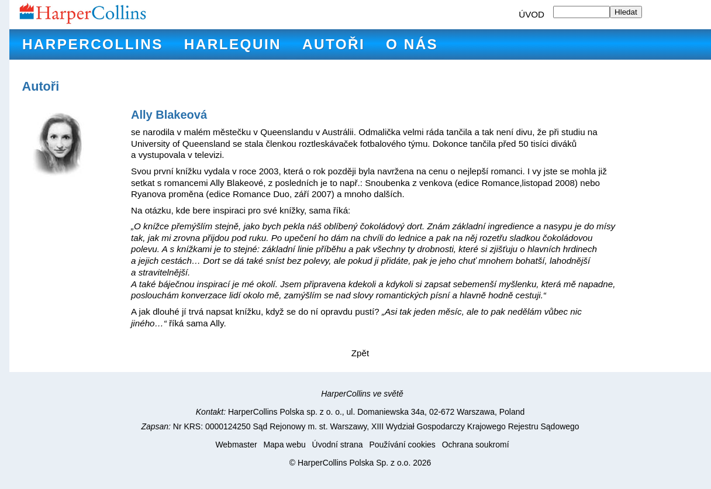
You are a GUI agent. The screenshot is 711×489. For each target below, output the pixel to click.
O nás (412, 44)
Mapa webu (284, 444)
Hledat (626, 12)
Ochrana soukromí (475, 444)
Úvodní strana (337, 444)
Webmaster (236, 444)
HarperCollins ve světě (362, 393)
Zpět (360, 353)
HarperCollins (92, 44)
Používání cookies (402, 444)
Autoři (333, 44)
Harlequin (232, 44)
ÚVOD (531, 14)
